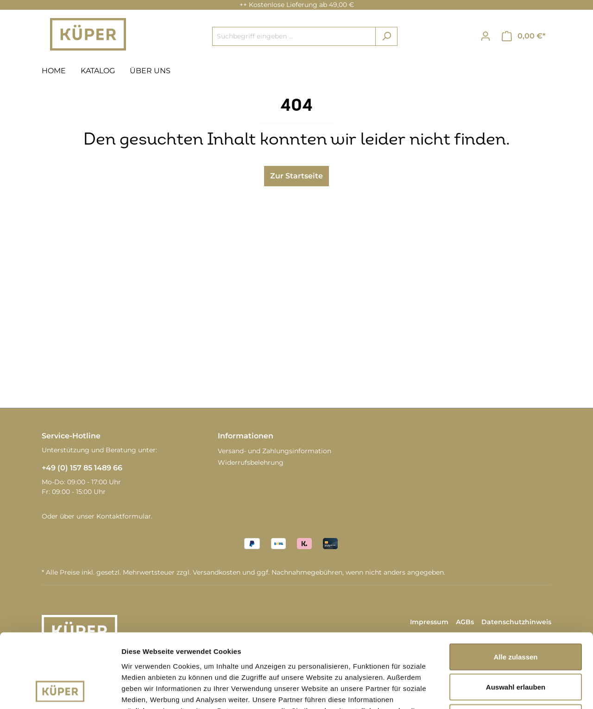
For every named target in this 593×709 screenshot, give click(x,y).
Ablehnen (515, 648)
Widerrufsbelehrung (251, 462)
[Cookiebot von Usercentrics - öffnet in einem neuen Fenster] (60, 691)
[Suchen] (386, 36)
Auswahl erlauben (515, 618)
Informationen (245, 435)
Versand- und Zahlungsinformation (274, 451)
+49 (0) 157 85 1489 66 (82, 467)
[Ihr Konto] (485, 36)
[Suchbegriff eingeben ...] (294, 36)
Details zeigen (492, 691)
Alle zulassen (515, 587)
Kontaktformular (123, 516)
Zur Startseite (296, 175)
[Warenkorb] (523, 36)
